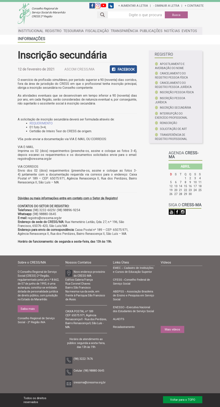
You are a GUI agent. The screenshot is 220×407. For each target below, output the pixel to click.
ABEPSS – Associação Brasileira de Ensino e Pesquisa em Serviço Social (133, 295)
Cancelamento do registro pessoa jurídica (173, 85)
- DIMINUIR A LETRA (166, 5)
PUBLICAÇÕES (151, 31)
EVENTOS (189, 31)
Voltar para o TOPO (182, 399)
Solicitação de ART (173, 128)
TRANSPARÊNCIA (124, 31)
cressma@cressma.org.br (90, 382)
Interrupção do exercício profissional (171, 115)
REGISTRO (53, 31)
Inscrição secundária (175, 107)
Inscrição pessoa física (177, 92)
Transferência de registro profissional (171, 137)
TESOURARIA (73, 31)
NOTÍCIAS (172, 31)
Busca (176, 15)
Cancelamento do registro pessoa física (171, 75)
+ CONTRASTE (194, 5)
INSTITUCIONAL (30, 31)
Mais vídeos (172, 329)
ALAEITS (118, 319)
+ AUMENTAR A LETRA (133, 5)
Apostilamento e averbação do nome (170, 66)
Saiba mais (28, 309)
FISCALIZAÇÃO (97, 31)
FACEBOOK (123, 69)
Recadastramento (124, 326)
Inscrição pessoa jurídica (170, 100)
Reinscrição (168, 123)
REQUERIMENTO (41, 123)
